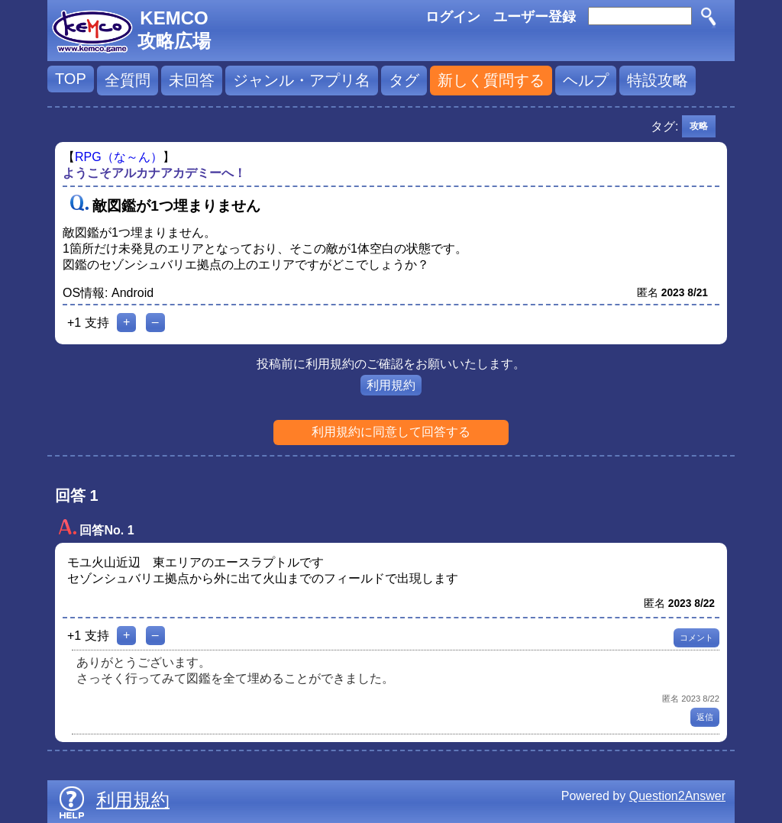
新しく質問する (491, 80)
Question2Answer (677, 795)
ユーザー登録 (534, 16)
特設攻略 (657, 80)
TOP (70, 78)
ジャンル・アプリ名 (301, 80)
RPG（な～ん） (119, 156)
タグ (404, 80)
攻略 (699, 126)
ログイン (452, 16)
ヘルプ (586, 80)
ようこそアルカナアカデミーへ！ (154, 172)
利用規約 (391, 385)
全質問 (127, 80)
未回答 (192, 80)
